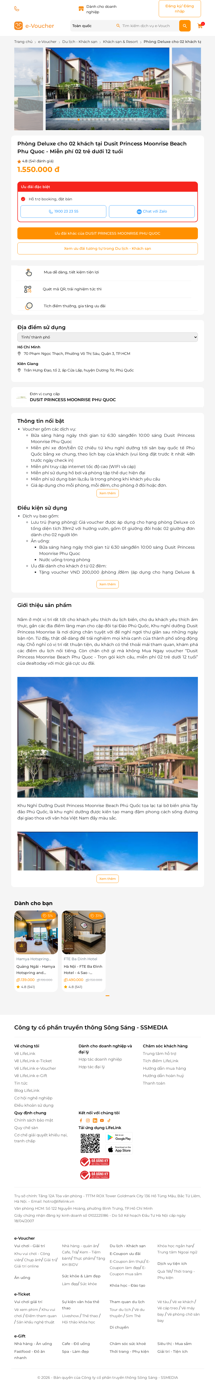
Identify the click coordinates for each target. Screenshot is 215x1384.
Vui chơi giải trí (28, 1301)
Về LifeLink (24, 1053)
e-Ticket (22, 1294)
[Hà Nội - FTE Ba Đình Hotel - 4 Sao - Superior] (84, 932)
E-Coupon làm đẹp (130, 1264)
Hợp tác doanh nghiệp (100, 1059)
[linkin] (95, 1120)
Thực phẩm (83, 1258)
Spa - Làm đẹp (75, 1351)
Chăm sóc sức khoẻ (128, 1343)
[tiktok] (109, 1120)
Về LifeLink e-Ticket (33, 1060)
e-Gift (19, 1336)
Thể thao (90, 1315)
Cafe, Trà (69, 1252)
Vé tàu (163, 1301)
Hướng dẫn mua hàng (164, 1068)
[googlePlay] (121, 1137)
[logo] (34, 25)
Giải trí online (26, 1266)
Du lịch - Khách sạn (128, 1246)
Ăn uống (22, 1277)
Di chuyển (119, 1327)
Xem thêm (107, 493)
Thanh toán (154, 1083)
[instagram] (88, 1120)
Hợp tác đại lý (92, 1066)
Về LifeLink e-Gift (30, 1075)
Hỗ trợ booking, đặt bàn (50, 199)
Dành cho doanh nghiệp (101, 9)
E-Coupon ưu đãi (125, 1253)
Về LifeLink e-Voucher (35, 1068)
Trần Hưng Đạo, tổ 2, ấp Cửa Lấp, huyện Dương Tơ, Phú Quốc (79, 370)
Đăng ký (173, 6)
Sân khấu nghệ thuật (35, 1322)
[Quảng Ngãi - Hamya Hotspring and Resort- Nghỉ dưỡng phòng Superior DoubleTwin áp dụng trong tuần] (36, 932)
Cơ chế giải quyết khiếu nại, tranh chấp (40, 1137)
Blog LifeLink (26, 1090)
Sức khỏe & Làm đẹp (81, 1276)
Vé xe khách (183, 1301)
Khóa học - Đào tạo (127, 1285)
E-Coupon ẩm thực (127, 1261)
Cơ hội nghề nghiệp (33, 1097)
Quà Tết (164, 1271)
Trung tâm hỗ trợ (159, 1053)
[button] (79, 120)
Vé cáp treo (168, 1308)
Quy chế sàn (26, 1127)
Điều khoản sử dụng (33, 1105)
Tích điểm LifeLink (160, 1060)
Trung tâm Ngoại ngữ (177, 1252)
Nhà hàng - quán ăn (80, 1246)
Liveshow (71, 1315)
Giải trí (50, 1260)
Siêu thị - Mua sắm (174, 1343)
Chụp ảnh (32, 1260)
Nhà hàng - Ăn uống (33, 1343)
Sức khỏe (88, 1284)
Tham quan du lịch (127, 1301)
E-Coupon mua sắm (128, 1270)
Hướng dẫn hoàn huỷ (163, 1075)
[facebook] (81, 1120)
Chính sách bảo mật (33, 1120)
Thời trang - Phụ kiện (129, 1351)
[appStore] (121, 1149)
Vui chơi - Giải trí (29, 1246)
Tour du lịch (121, 1309)
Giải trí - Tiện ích (172, 1351)
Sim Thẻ (133, 1315)
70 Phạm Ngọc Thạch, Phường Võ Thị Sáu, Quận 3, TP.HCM (77, 353)
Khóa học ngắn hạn (175, 1246)
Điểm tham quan (41, 1315)
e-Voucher (24, 1238)
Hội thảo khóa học (78, 1322)
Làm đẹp (70, 1284)
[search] (185, 25)
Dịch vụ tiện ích (172, 1263)
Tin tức (20, 1083)
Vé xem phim (26, 1309)
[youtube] (102, 1120)
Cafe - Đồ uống (76, 1343)
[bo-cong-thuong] (94, 1161)
